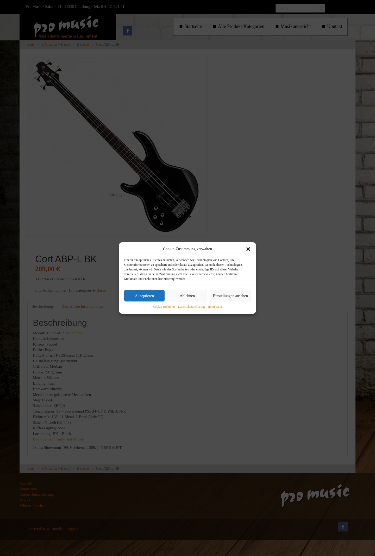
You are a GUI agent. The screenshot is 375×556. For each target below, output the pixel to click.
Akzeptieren (144, 296)
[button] (248, 249)
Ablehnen (187, 296)
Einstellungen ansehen (230, 296)
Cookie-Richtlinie (164, 307)
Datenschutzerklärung (191, 307)
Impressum (215, 307)
